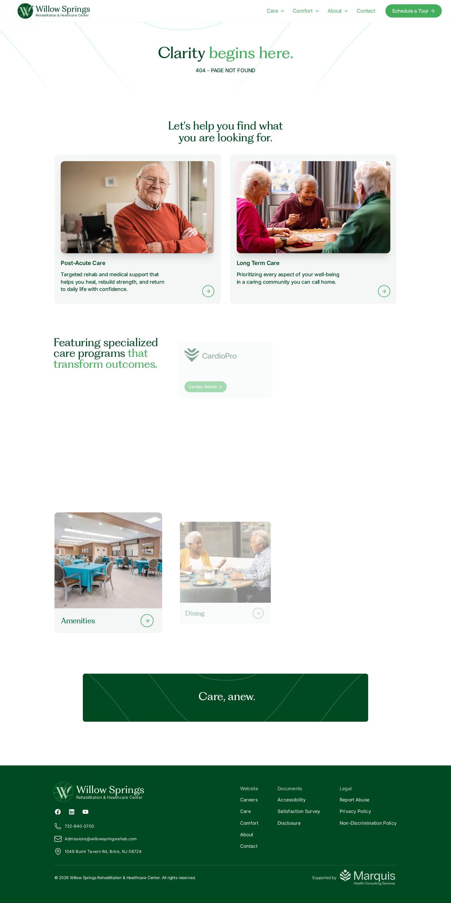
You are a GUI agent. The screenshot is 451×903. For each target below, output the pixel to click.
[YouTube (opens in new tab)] (85, 811)
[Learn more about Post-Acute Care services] (137, 229)
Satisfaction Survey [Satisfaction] (299, 811)
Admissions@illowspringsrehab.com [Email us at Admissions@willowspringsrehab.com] (95, 838)
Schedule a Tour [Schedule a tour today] (413, 11)
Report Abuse (355, 800)
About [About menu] (338, 10)
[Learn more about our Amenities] (108, 572)
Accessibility (292, 800)
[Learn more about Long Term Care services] (313, 229)
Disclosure (289, 823)
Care (245, 811)
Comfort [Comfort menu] (306, 10)
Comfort (249, 823)
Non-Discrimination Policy (368, 823)
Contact (248, 846)
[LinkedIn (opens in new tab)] (71, 811)
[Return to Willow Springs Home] (140, 792)
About (246, 834)
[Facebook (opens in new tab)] (57, 811)
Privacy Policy (355, 811)
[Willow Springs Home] (54, 11)
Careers (249, 800)
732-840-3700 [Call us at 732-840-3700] (74, 826)
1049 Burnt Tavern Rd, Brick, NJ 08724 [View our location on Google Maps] (98, 851)
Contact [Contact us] (366, 10)
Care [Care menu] (275, 10)
